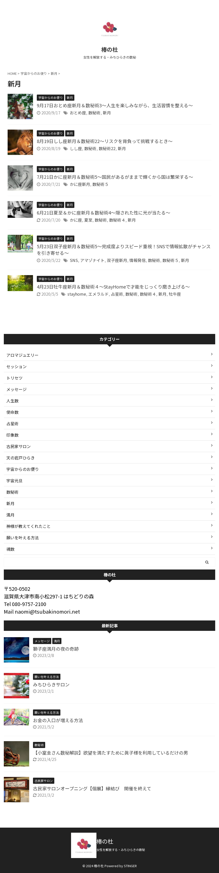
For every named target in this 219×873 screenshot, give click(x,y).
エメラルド (98, 294)
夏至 (88, 220)
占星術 (117, 294)
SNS (74, 260)
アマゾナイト (92, 260)
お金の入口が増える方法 (58, 720)
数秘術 (94, 113)
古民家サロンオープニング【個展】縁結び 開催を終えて (92, 788)
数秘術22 (107, 148)
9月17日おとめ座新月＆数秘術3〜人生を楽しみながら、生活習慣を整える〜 (115, 105)
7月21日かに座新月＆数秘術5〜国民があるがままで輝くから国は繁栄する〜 (115, 176)
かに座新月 (80, 184)
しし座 (76, 148)
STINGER (130, 865)
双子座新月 (117, 260)
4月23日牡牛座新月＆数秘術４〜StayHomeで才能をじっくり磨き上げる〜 (113, 286)
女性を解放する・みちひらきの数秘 (122, 849)
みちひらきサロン (51, 684)
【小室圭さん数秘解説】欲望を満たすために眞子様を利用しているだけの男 (110, 752)
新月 (107, 113)
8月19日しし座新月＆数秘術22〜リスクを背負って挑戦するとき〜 (105, 141)
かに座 (76, 220)
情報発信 (137, 260)
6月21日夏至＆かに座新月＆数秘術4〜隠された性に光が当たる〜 (103, 212)
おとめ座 (78, 113)
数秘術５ (100, 184)
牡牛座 (175, 294)
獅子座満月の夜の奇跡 (56, 648)
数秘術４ (117, 220)
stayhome (77, 294)
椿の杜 (109, 49)
